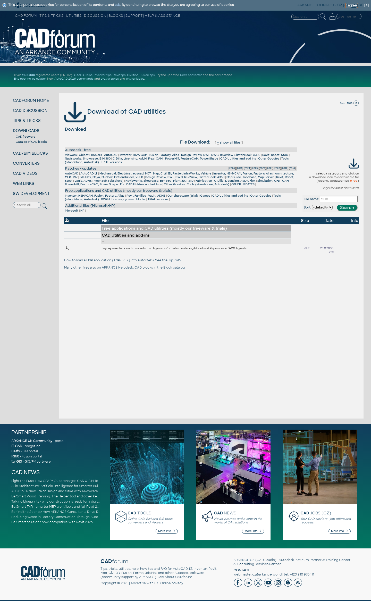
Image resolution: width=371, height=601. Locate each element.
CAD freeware (25, 136)
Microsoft (71, 210)
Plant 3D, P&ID (183, 180)
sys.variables (110, 78)
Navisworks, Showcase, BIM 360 (88, 158)
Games (205, 195)
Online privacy (171, 583)
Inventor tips (103, 75)
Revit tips (119, 75)
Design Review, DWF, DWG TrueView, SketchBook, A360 (220, 155)
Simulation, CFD (268, 180)
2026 (232, 168)
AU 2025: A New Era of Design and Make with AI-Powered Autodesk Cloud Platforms (76, 491)
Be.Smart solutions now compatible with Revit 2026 (52, 522)
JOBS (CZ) (315, 513)
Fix (122, 184)
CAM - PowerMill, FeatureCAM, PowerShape (187, 158)
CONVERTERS (26, 163)
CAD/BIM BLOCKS (30, 153)
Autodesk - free (78, 150)
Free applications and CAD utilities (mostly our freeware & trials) (118, 190)
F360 (15, 456)
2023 (255, 168)
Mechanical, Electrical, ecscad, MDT (125, 173)
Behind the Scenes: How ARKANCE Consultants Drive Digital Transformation (71, 512)
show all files (229, 142)
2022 (262, 168)
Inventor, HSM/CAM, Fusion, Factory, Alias (149, 155)
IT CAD (16, 446)
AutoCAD (110, 155)
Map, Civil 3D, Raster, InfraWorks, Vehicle (182, 173)
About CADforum (178, 577)
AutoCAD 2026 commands (74, 78)
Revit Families (136, 195)
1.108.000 (28, 75)
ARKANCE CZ (244, 560)
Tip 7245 (174, 260)
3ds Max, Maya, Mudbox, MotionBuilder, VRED (111, 177)
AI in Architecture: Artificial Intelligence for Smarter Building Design (64, 486)
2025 (239, 168)
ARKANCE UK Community (31, 441)
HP (82, 210)
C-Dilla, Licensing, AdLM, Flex (133, 158)
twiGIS (16, 462)
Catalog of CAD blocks (31, 142)
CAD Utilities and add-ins (238, 158)
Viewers (71, 155)
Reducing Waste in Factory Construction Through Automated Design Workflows (74, 517)
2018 (292, 168)
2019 (285, 168)
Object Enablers (90, 155)
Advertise (138, 583)
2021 (269, 168)
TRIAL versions (111, 162)
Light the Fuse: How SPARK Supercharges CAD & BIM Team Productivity (67, 481)
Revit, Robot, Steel (275, 155)
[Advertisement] (301, 77)
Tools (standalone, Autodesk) (208, 184)
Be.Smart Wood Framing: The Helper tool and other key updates (61, 496)
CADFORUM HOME (31, 100)
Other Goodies (268, 158)
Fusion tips (147, 75)
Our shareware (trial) (182, 195)
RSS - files (349, 103)
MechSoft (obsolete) (108, 180)
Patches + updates (80, 168)
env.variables (135, 78)
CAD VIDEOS (25, 173)
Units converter (191, 75)
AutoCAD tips (82, 75)
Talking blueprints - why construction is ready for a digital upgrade (63, 501)
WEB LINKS (23, 183)
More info (166, 531)
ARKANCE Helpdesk (117, 267)
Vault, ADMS (83, 180)
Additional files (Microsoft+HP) (90, 205)
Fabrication (204, 180)
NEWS (225, 513)
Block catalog (174, 267)
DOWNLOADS (26, 130)
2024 (247, 168)
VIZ (75, 177)
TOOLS (139, 513)
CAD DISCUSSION (30, 110)
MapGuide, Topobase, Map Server (250, 177)
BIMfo (15, 451)
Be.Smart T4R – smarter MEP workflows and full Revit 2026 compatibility (67, 507)
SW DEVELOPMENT (31, 193)
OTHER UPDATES (243, 184)
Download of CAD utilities (115, 111)
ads (117, 5)
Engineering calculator (30, 78)
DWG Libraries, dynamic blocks (123, 199)
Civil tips (132, 75)
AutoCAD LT (88, 173)
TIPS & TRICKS (27, 120)
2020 (277, 168)
